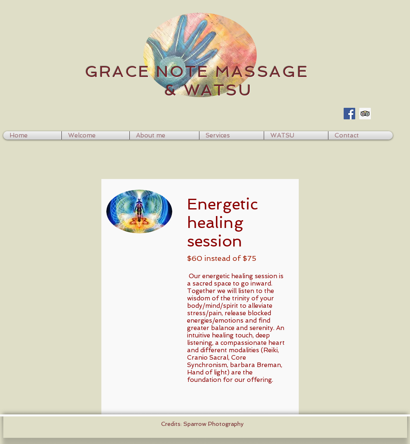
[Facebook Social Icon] (349, 113)
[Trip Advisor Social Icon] (365, 113)
